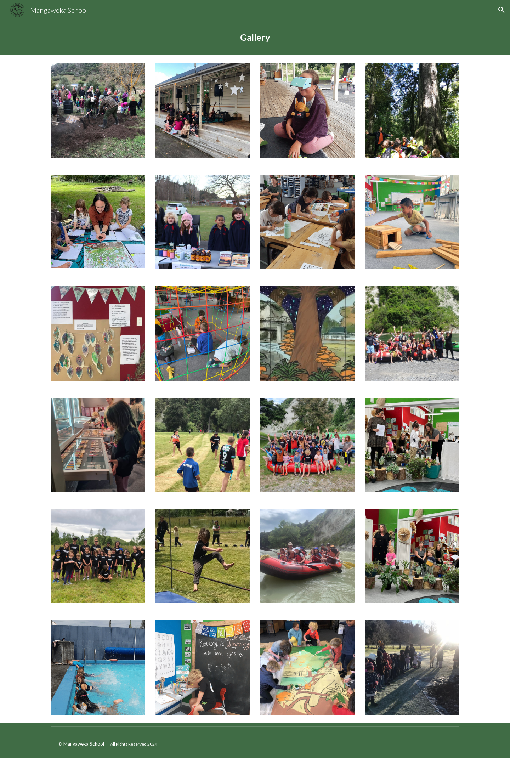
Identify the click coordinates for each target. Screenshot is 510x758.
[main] (255, 37)
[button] (501, 9)
